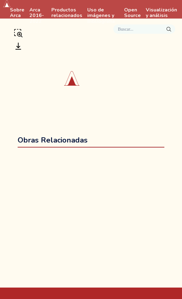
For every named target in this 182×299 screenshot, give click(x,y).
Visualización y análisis (161, 13)
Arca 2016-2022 (36, 15)
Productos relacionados (66, 13)
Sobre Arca (17, 13)
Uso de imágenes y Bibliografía (101, 15)
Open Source (132, 13)
